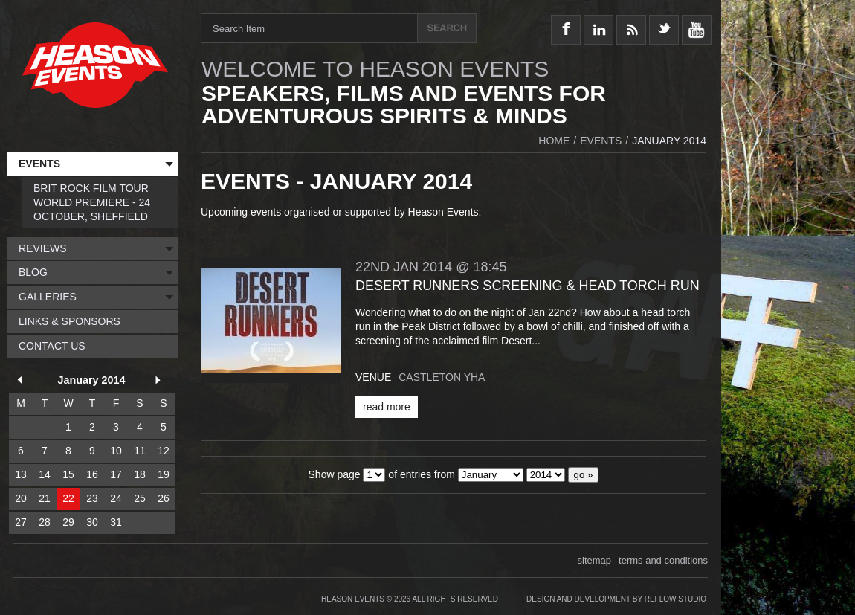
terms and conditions (663, 560)
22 (68, 498)
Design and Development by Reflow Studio (616, 599)
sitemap (595, 560)
